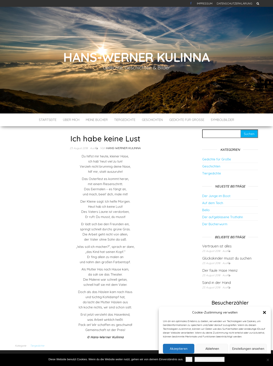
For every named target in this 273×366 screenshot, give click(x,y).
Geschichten (152, 120)
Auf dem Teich (212, 203)
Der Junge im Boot (216, 196)
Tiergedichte (124, 120)
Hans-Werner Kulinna (136, 57)
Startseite (48, 120)
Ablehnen (212, 349)
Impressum (204, 3)
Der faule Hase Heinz (220, 270)
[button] (264, 312)
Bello (206, 210)
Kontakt (191, 3)
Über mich (71, 120)
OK (189, 359)
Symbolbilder (222, 120)
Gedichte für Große (186, 120)
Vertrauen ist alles (217, 246)
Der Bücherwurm (214, 224)
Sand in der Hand (216, 282)
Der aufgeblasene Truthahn (222, 217)
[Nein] (268, 360)
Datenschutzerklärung (234, 3)
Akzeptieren (178, 349)
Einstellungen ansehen (248, 349)
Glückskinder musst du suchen (226, 258)
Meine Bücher (97, 120)
